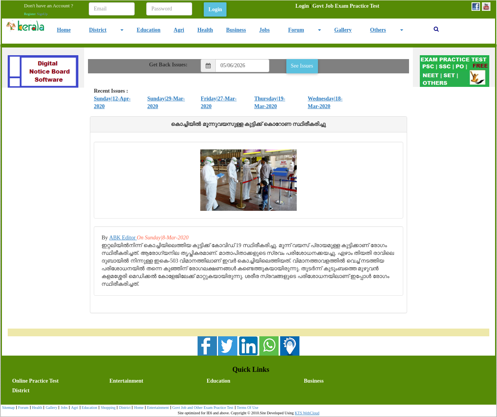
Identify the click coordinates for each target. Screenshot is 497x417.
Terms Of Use (247, 407)
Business (236, 30)
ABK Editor (123, 238)
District (97, 30)
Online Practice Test (35, 381)
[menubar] (337, 6)
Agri (179, 30)
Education (148, 30)
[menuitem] (301, 6)
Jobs (264, 30)
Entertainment (126, 381)
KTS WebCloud (307, 413)
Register (30, 14)
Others (378, 30)
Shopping (107, 407)
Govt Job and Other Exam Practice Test (202, 407)
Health (205, 30)
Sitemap (8, 407)
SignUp (42, 14)
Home (64, 30)
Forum (296, 30)
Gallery (343, 30)
